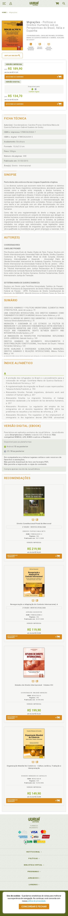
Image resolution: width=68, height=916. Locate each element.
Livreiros (33, 885)
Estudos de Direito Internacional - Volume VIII (34, 685)
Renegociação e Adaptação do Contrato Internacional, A (34, 604)
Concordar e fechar (34, 906)
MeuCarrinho (57, 3)
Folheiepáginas (37, 520)
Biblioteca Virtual (33, 865)
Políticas (33, 858)
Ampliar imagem (12, 55)
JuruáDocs (33, 878)
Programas (33, 871)
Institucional (33, 852)
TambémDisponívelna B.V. (33, 520)
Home (4, 12)
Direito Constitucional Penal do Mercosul (34, 524)
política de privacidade (36, 901)
